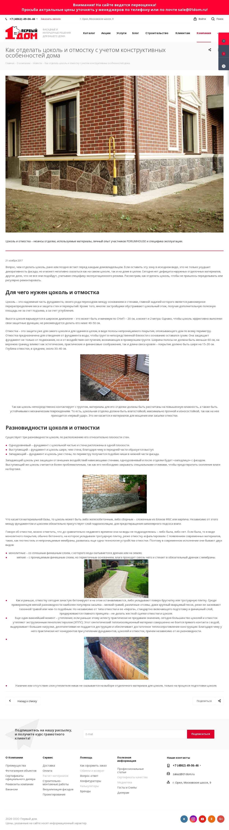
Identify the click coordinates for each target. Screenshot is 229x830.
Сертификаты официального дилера (20, 777)
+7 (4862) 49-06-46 (22, 19)
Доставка (49, 765)
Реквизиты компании (19, 784)
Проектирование (54, 794)
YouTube (202, 819)
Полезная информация (126, 759)
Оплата (47, 770)
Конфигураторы (90, 781)
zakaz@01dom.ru (184, 774)
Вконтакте (184, 819)
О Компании (14, 757)
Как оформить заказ (93, 765)
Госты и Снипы (127, 787)
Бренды (85, 791)
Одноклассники (211, 819)
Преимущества (15, 765)
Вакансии (11, 789)
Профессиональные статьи (130, 770)
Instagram (193, 819)
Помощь (86, 757)
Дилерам (123, 792)
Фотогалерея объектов (20, 770)
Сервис (48, 757)
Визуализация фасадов (58, 789)
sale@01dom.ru (192, 9)
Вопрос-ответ (89, 775)
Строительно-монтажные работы (56, 782)
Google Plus (220, 819)
